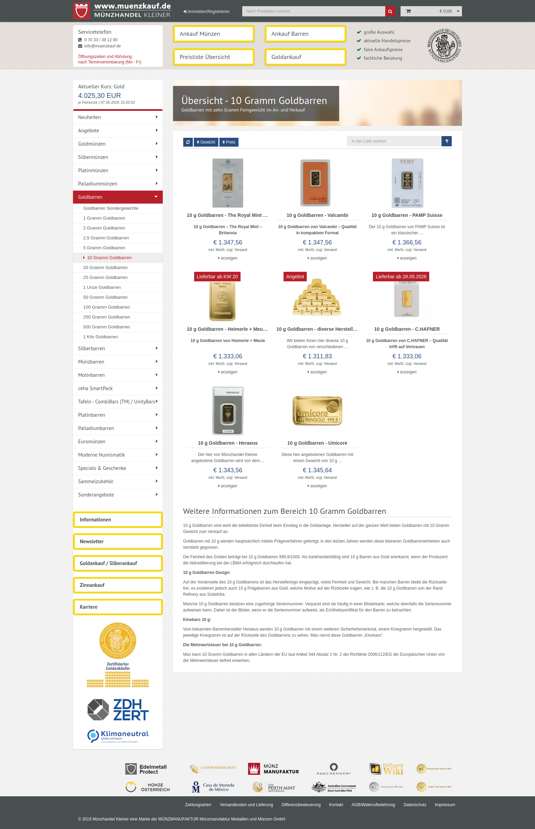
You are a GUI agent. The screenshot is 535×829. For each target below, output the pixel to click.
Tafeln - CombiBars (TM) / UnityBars (118, 401)
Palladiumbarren (118, 428)
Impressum (445, 804)
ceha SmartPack (118, 388)
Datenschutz (415, 804)
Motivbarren (118, 375)
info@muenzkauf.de (99, 46)
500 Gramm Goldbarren (106, 326)
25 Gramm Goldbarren (105, 277)
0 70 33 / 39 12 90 (97, 40)
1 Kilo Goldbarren (100, 336)
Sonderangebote (118, 494)
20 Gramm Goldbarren (105, 267)
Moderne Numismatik (118, 454)
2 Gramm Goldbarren (104, 228)
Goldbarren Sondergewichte (111, 208)
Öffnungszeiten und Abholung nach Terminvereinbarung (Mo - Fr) (109, 59)
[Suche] (390, 11)
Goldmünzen (118, 143)
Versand (240, 250)
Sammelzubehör (118, 481)
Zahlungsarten (198, 804)
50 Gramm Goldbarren (105, 297)
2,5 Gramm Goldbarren (106, 237)
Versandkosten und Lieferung (246, 804)
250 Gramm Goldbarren (106, 317)
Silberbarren (118, 348)
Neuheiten (118, 117)
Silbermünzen (118, 157)
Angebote (118, 130)
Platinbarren (118, 415)
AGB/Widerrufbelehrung (373, 804)
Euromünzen (118, 441)
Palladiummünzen (118, 183)
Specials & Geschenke (118, 468)
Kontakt (336, 804)
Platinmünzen (118, 170)
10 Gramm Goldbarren (107, 257)
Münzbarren (118, 361)
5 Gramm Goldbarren (104, 247)
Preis (228, 142)
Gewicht (206, 142)
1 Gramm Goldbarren (104, 218)
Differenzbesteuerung (301, 804)
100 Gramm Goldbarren (106, 307)
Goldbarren (90, 197)
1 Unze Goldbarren (102, 287)
